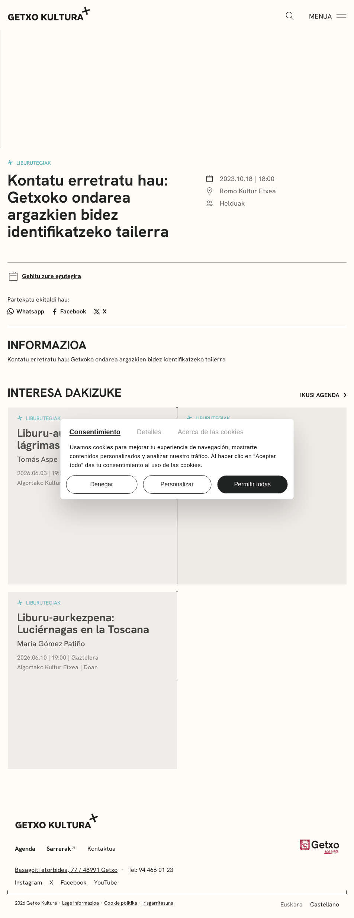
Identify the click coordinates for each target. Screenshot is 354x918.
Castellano (324, 904)
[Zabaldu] (289, 16)
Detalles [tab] (149, 432)
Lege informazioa (80, 903)
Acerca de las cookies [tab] (211, 432)
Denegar (101, 484)
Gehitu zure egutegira (44, 276)
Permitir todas (252, 484)
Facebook (69, 311)
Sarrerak (60, 849)
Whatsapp (25, 311)
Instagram (28, 882)
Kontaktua (101, 849)
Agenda (25, 849)
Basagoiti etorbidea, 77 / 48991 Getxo (66, 870)
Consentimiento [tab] (95, 432)
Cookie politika (120, 903)
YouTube (105, 882)
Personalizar (177, 484)
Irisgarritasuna (157, 903)
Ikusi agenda (323, 395)
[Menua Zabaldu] (328, 16)
